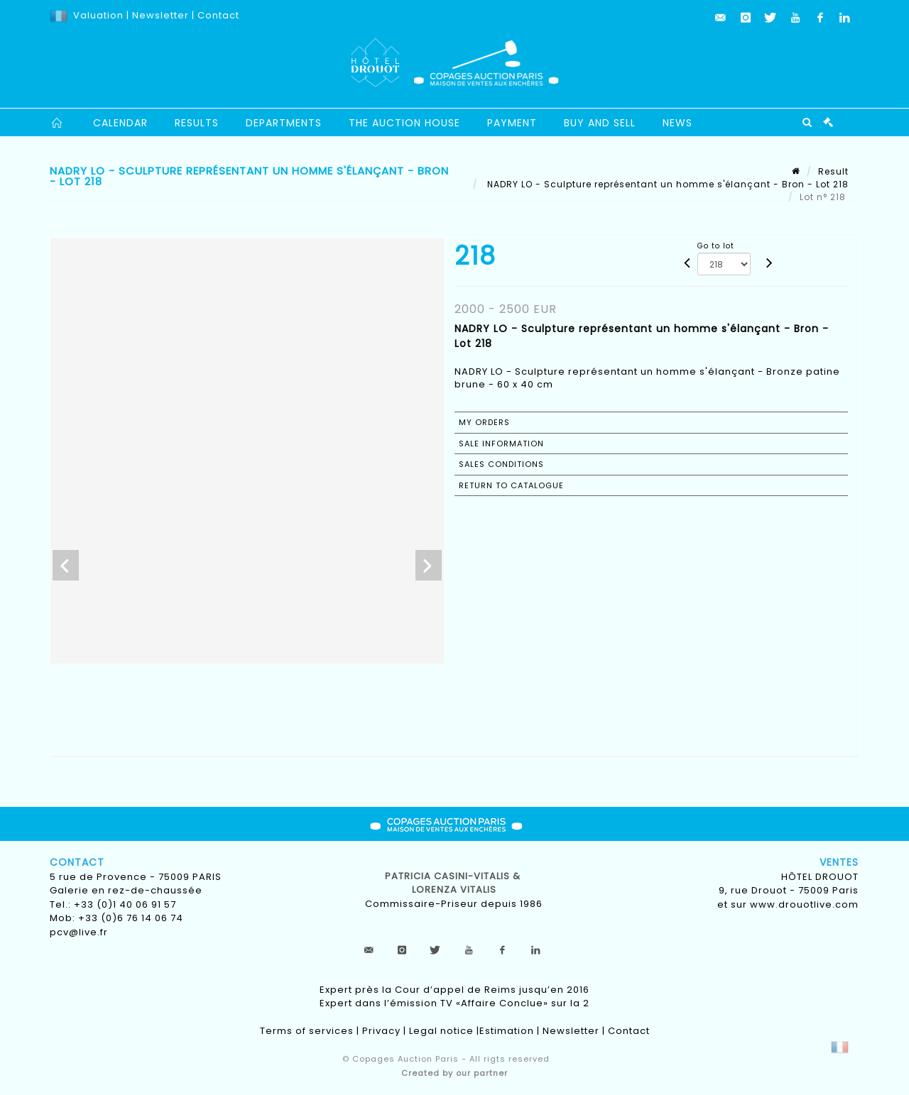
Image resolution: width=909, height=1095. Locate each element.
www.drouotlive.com (804, 904)
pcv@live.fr (79, 932)
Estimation (506, 1031)
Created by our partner (454, 1073)
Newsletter (159, 15)
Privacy (381, 1031)
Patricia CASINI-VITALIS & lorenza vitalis (454, 883)
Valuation (98, 15)
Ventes (839, 862)
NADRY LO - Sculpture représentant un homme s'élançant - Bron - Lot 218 (666, 184)
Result (833, 171)
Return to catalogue (511, 485)
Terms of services (307, 1031)
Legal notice (441, 1031)
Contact (218, 15)
